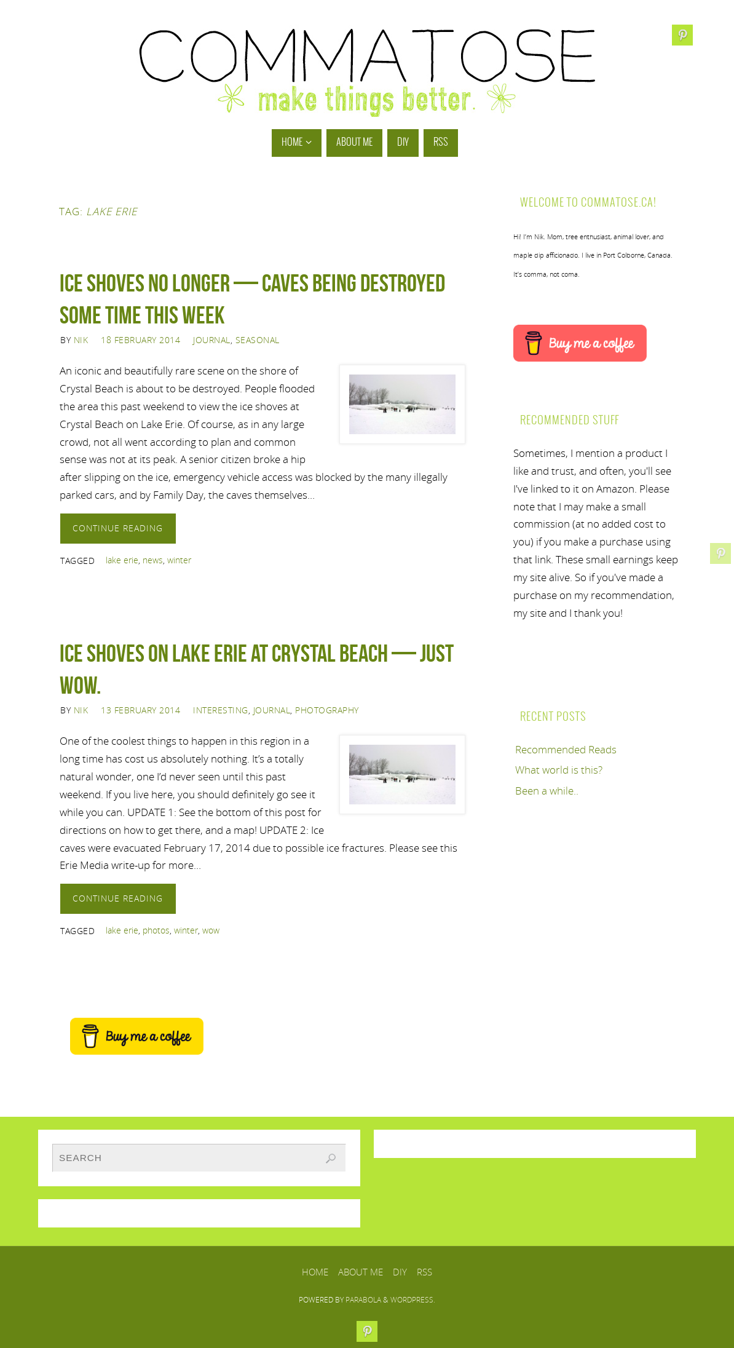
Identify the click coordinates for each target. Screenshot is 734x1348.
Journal (212, 340)
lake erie (122, 560)
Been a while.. (546, 790)
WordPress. (412, 1299)
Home (315, 1272)
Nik (81, 340)
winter (179, 560)
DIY (400, 1272)
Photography (327, 710)
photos (156, 930)
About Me (360, 1272)
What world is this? (558, 770)
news (153, 560)
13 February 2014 (140, 710)
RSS (424, 1272)
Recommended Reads (566, 749)
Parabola (363, 1299)
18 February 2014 (140, 340)
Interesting (220, 710)
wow (210, 930)
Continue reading (118, 528)
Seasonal (257, 340)
